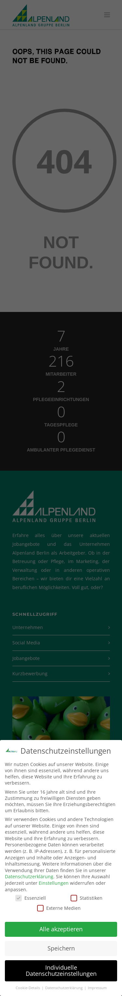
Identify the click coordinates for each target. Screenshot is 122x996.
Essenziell (30, 898)
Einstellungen (54, 883)
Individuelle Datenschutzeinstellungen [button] (61, 970)
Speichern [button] (61, 948)
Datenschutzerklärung (29, 876)
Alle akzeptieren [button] (61, 929)
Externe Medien (59, 908)
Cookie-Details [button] (28, 988)
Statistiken (86, 898)
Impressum (97, 988)
